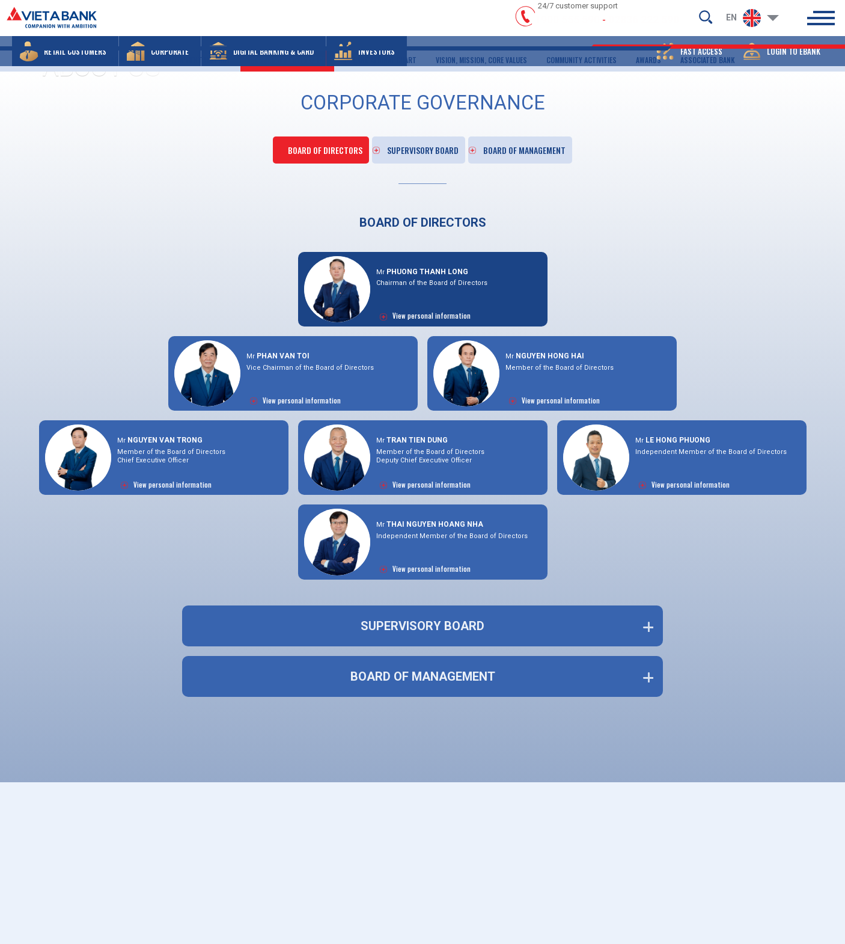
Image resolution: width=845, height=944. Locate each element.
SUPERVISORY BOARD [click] (423, 144)
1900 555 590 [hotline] (567, 25)
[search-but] (706, 22)
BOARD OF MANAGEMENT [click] (547, 144)
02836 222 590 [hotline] (643, 25)
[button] (65, 63)
